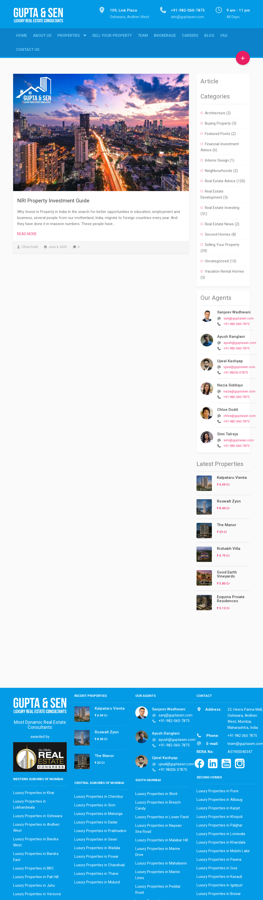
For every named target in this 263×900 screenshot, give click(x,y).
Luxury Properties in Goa (216, 867)
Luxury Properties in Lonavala (220, 832)
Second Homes (218, 233)
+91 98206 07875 (235, 371)
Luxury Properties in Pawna (218, 858)
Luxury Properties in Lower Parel (162, 815)
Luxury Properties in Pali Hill (35, 875)
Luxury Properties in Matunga (98, 812)
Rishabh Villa (228, 547)
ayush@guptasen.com (239, 341)
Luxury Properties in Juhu (34, 884)
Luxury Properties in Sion (94, 804)
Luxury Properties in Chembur (98, 795)
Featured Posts (217, 132)
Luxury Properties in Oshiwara (37, 814)
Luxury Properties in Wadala (97, 846)
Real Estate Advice (220, 179)
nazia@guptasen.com (239, 390)
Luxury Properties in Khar (33, 791)
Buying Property (218, 122)
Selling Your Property (222, 243)
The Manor (226, 523)
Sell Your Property (112, 36)
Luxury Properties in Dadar (96, 821)
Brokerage (165, 36)
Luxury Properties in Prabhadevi (100, 829)
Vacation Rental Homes (224, 270)
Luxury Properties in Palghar (219, 824)
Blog (209, 36)
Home (21, 36)
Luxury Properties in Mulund (97, 881)
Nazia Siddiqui (230, 384)
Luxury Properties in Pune (217, 789)
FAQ (223, 36)
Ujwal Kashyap (230, 359)
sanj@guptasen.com (238, 317)
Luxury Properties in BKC (33, 867)
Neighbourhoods (218, 169)
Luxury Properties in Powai (96, 855)
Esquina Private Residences (231, 597)
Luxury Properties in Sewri (95, 838)
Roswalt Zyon (229, 500)
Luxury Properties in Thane (96, 872)
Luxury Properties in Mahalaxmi (161, 862)
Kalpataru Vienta (232, 476)
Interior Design (217, 159)
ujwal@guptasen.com (239, 366)
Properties (68, 36)
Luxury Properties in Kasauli (219, 875)
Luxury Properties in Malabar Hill (161, 839)
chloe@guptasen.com (239, 414)
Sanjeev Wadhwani (234, 311)
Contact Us (27, 50)
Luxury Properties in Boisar (218, 892)
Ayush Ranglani (231, 335)
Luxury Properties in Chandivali (99, 863)
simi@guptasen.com (238, 439)
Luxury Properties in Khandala (220, 841)
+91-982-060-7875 (236, 323)
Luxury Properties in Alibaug (219, 798)
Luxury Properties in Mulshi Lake (223, 849)
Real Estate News (219, 223)
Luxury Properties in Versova (37, 892)
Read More (27, 233)
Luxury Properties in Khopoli (219, 815)
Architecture (215, 112)
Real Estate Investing (222, 206)
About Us (42, 36)
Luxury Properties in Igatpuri (219, 884)
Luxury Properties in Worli (156, 792)
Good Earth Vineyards (227, 573)
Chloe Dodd (227, 408)
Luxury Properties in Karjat (218, 807)
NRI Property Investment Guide (53, 199)
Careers (190, 36)
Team (143, 36)
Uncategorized (217, 260)
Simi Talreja (227, 432)
